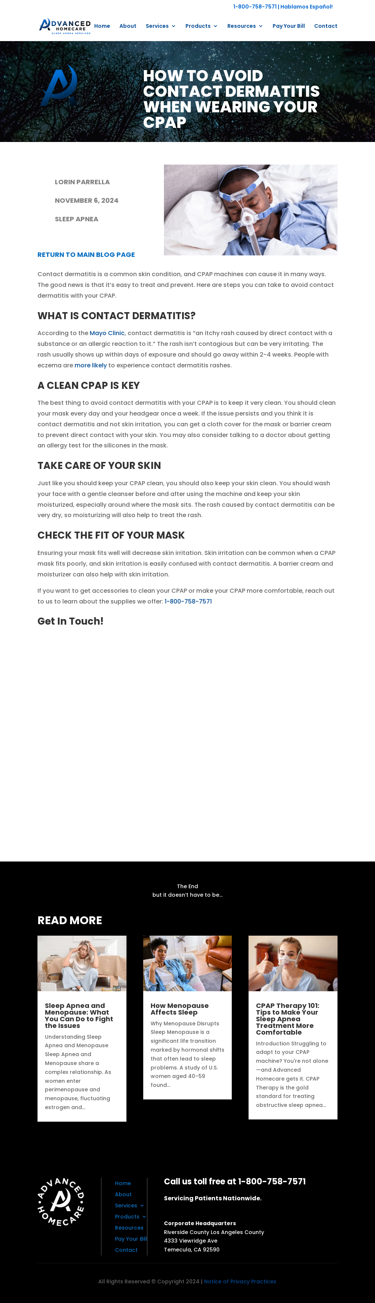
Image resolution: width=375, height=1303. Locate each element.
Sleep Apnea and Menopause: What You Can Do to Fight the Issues (79, 1015)
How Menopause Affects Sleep (180, 1009)
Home (102, 26)
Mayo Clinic (107, 333)
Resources (241, 26)
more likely (91, 365)
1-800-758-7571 (255, 6)
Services (157, 26)
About (127, 26)
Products (198, 26)
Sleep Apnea (76, 219)
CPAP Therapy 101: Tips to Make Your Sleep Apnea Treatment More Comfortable (287, 1019)
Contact (326, 26)
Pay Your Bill (289, 26)
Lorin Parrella (82, 181)
